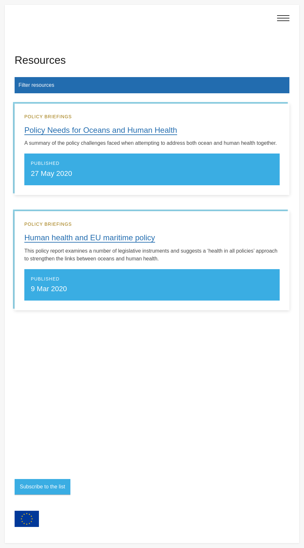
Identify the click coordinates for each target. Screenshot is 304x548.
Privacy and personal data (39, 427)
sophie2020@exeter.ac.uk (51, 398)
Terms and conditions (35, 434)
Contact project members (44, 407)
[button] (282, 18)
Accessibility (26, 442)
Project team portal (32, 449)
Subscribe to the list (42, 486)
